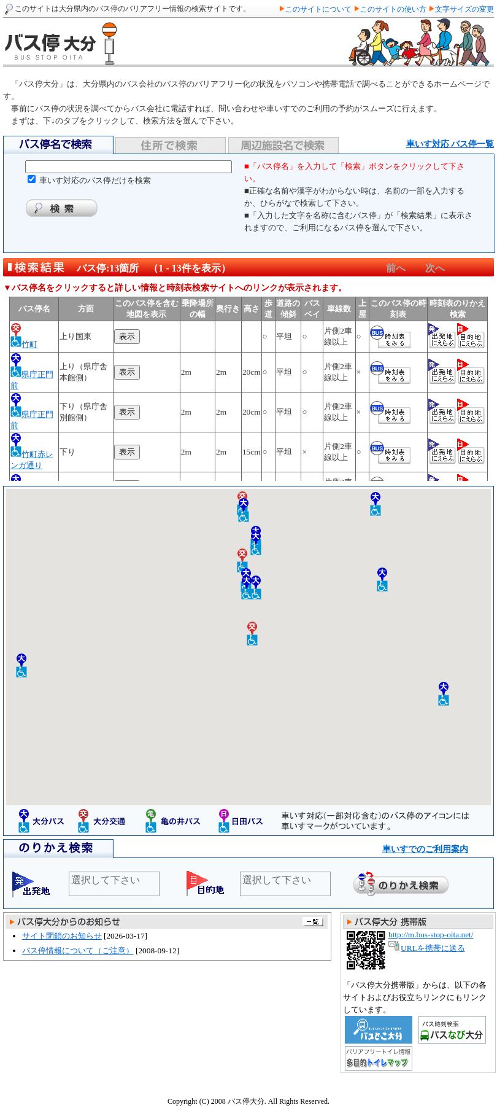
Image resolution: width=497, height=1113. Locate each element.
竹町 (29, 344)
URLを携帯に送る (433, 948)
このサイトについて (319, 9)
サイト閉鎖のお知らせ (62, 935)
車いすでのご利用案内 (425, 849)
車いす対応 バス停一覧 (450, 144)
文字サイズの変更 (464, 9)
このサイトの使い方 (394, 9)
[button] (375, 504)
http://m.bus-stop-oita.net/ (430, 934)
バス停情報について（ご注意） (78, 950)
